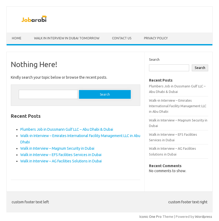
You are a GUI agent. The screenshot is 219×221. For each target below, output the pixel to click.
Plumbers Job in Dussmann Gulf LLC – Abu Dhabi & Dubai (66, 129)
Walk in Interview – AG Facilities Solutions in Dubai (61, 161)
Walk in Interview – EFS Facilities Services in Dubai (60, 155)
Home (16, 38)
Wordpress (203, 216)
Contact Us (121, 38)
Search (154, 59)
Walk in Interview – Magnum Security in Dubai (57, 148)
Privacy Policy (156, 38)
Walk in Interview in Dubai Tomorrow (66, 38)
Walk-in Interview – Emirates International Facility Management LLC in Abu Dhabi (177, 106)
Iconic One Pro (150, 216)
